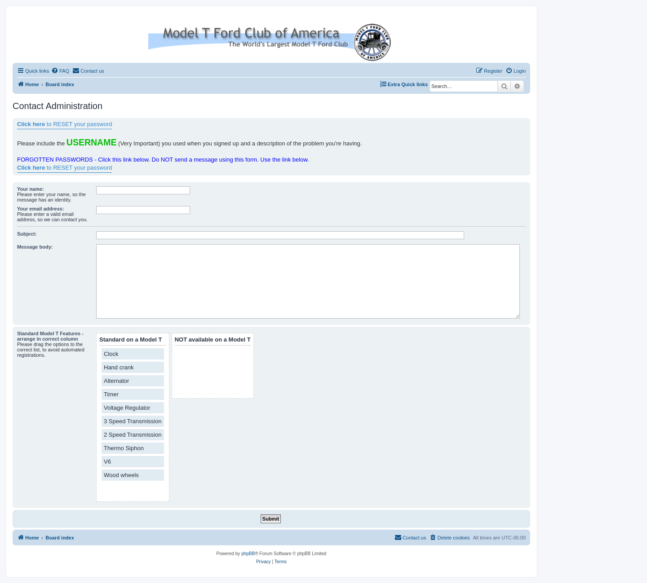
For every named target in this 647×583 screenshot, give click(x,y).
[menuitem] (60, 71)
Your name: (30, 189)
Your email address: (40, 208)
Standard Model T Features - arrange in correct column (50, 336)
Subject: (26, 234)
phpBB (248, 553)
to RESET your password (64, 124)
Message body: (35, 247)
